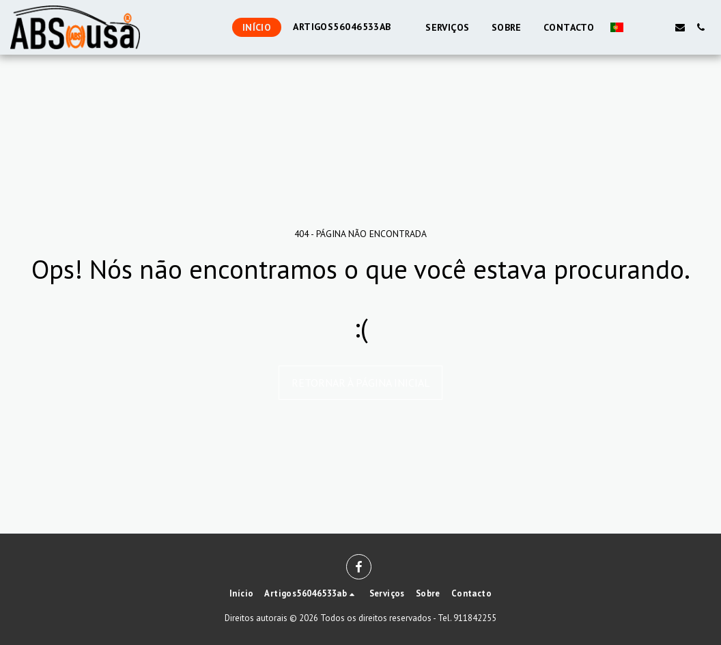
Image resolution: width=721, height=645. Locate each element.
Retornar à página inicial (361, 382)
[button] (639, 27)
